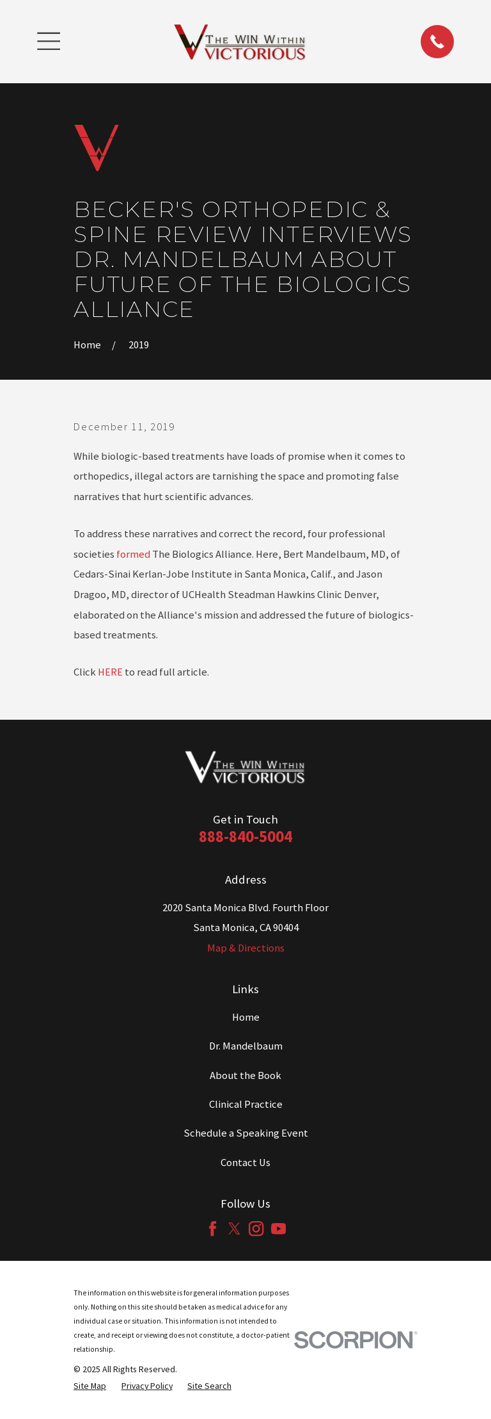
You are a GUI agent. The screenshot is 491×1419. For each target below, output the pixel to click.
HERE (110, 672)
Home (246, 1017)
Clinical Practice (246, 1104)
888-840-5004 (245, 836)
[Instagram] (256, 1228)
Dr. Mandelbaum (246, 1046)
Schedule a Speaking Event (245, 1133)
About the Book (245, 1075)
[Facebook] (212, 1228)
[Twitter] (234, 1228)
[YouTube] (278, 1228)
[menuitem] (90, 1385)
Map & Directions (245, 948)
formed (133, 554)
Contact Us (245, 1162)
